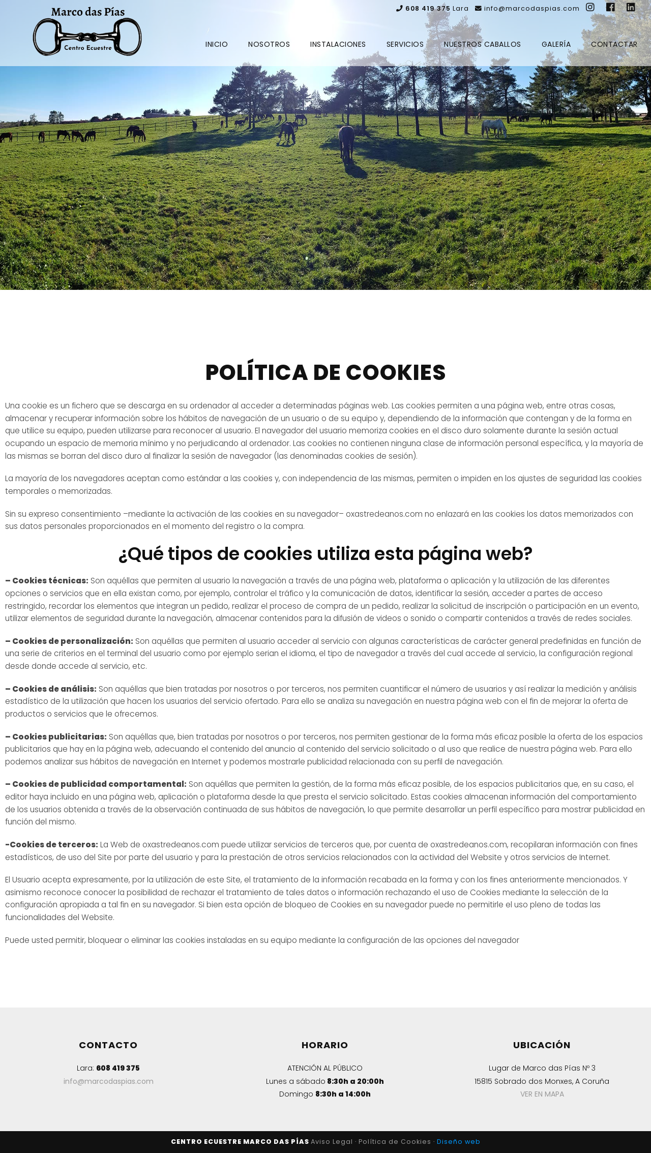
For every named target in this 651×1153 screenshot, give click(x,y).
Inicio (216, 44)
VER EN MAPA (542, 1094)
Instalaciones (338, 44)
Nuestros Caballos (482, 44)
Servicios (405, 44)
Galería (556, 44)
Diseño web (459, 1141)
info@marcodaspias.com (109, 1081)
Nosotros (269, 44)
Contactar (614, 44)
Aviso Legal (332, 1141)
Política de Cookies (395, 1141)
